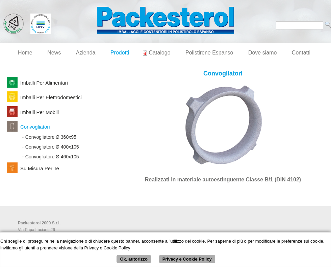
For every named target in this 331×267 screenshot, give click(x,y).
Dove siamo (262, 52)
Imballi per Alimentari (44, 83)
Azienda (86, 52)
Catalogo (160, 52)
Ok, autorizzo (134, 260)
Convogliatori (35, 127)
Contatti (301, 52)
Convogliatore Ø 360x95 (50, 137)
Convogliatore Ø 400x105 (52, 147)
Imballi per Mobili (39, 112)
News (54, 52)
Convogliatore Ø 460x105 (52, 156)
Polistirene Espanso (209, 52)
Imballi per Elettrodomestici (51, 97)
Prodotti (119, 52)
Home (25, 52)
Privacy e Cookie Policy (187, 260)
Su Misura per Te (39, 168)
